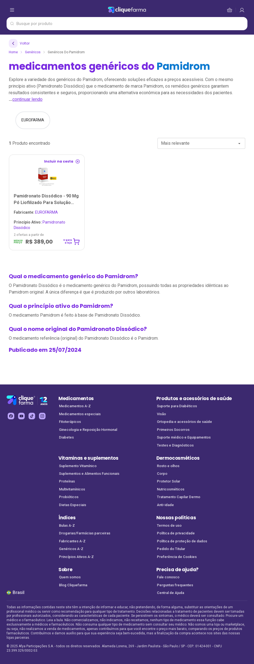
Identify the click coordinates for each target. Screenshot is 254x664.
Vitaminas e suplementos (88, 458)
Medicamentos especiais (80, 414)
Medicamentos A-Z (75, 406)
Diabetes (66, 437)
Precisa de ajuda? (177, 570)
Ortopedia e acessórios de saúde (184, 422)
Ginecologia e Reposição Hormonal (88, 430)
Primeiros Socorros (173, 430)
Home (13, 52)
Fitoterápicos (70, 422)
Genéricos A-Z (71, 549)
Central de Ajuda (170, 593)
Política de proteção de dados (182, 541)
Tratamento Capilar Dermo (178, 497)
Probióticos (68, 497)
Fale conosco (168, 577)
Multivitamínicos (72, 489)
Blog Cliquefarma (73, 585)
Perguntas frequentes (175, 585)
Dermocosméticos (178, 458)
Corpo (162, 474)
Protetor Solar (168, 481)
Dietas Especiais (72, 505)
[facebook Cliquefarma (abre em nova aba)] (11, 416)
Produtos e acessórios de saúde (194, 398)
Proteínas (67, 481)
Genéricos (33, 52)
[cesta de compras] (242, 9)
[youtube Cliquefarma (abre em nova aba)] (21, 416)
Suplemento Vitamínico (78, 466)
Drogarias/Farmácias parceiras (84, 533)
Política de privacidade (176, 533)
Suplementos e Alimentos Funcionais (89, 474)
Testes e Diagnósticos (175, 445)
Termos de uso (169, 525)
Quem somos (70, 577)
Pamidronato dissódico (39, 225)
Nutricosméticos (170, 489)
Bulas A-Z (67, 525)
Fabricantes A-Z (72, 541)
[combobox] (201, 143)
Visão (161, 414)
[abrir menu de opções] (12, 9)
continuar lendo (27, 99)
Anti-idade (165, 505)
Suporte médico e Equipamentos (184, 437)
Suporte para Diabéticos (177, 406)
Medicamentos (76, 398)
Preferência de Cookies (177, 557)
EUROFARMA (36, 212)
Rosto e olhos (168, 466)
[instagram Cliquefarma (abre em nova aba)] (42, 416)
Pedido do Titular (171, 549)
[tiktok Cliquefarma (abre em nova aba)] (31, 416)
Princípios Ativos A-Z (76, 557)
